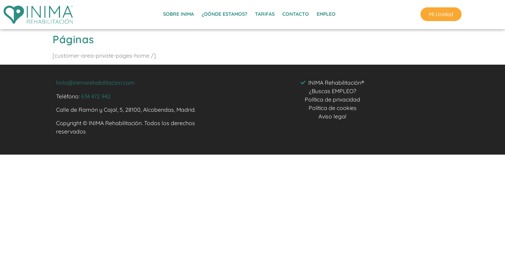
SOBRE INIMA (178, 13)
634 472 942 (95, 96)
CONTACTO (295, 13)
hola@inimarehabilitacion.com (95, 82)
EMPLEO (326, 13)
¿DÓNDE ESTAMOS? (224, 13)
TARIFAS (265, 13)
